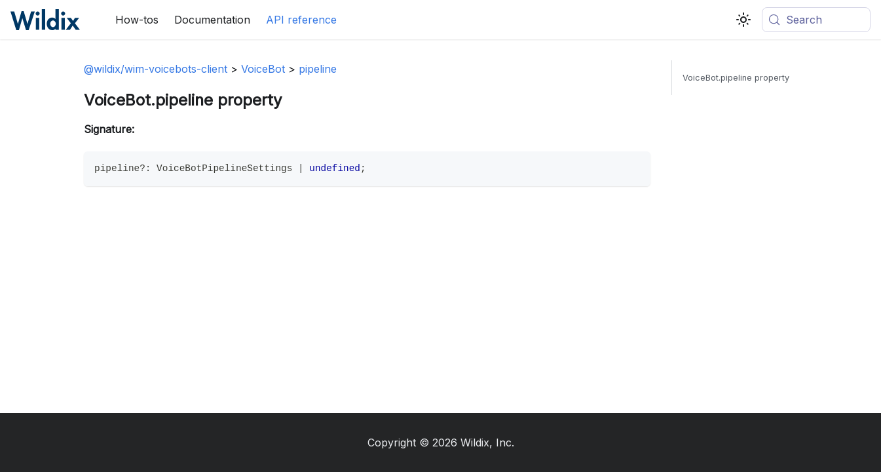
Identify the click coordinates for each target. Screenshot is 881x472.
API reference (301, 19)
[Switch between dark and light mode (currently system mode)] (743, 19)
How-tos (137, 19)
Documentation (212, 19)
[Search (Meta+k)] (816, 19)
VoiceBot (263, 68)
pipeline (318, 68)
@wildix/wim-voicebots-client (155, 68)
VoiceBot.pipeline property (736, 78)
